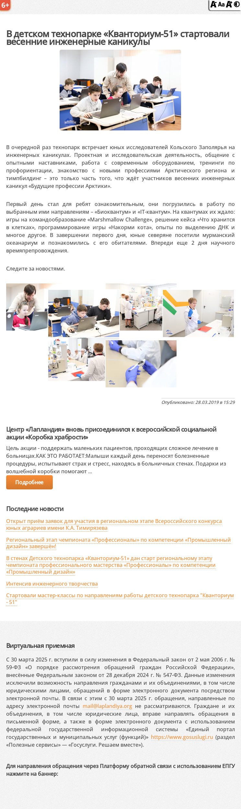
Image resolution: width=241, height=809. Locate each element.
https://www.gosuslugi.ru (182, 737)
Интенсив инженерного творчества (52, 583)
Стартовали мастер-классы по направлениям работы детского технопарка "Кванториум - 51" (120, 599)
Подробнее (29, 482)
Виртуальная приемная (40, 645)
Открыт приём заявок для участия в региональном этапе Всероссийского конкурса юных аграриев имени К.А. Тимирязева (114, 524)
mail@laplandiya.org (107, 706)
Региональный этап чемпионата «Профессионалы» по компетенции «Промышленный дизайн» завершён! (118, 543)
